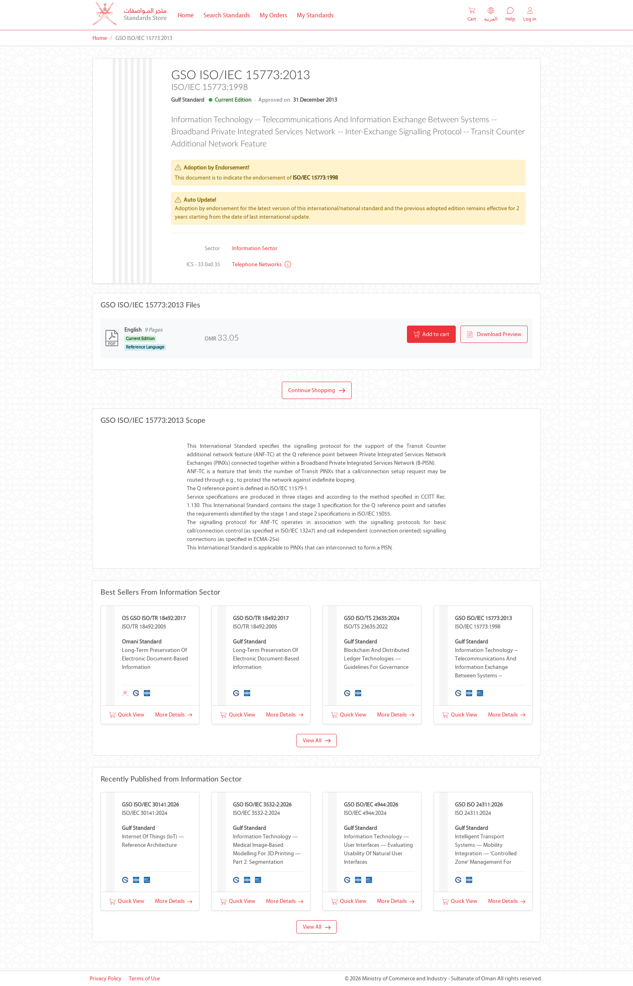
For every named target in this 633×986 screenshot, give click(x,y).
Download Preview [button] (494, 334)
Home (188, 14)
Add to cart (431, 334)
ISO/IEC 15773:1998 (315, 177)
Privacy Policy (106, 978)
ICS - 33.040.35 (203, 264)
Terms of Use (144, 978)
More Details (173, 714)
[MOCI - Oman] (129, 15)
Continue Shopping (316, 390)
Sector (212, 248)
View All (317, 740)
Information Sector (254, 248)
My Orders (273, 15)
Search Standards (229, 14)
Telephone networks (261, 264)
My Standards (315, 15)
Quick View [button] (126, 714)
